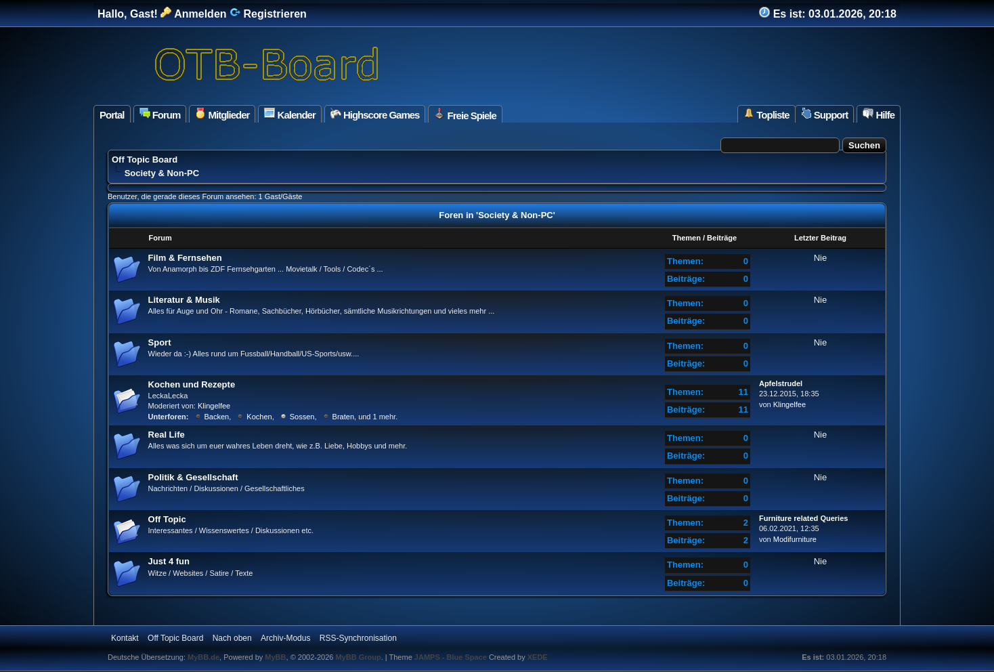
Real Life (166, 434)
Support (824, 114)
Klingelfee (214, 406)
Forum (160, 114)
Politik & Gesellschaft (193, 477)
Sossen (302, 417)
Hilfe (878, 114)
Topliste (766, 114)
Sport (159, 342)
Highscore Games (375, 114)
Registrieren (268, 14)
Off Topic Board (144, 159)
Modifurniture (795, 539)
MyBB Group (358, 657)
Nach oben (232, 638)
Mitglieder (222, 114)
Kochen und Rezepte (192, 384)
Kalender (289, 114)
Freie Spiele (465, 114)
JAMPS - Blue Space (451, 657)
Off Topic (167, 519)
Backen (217, 417)
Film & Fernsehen (185, 258)
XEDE (537, 657)
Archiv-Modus (285, 638)
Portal (112, 115)
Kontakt (125, 638)
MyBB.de (203, 657)
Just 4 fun (169, 561)
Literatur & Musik (184, 300)
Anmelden (193, 14)
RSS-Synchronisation (358, 638)
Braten (343, 417)
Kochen (259, 417)
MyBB (275, 657)
